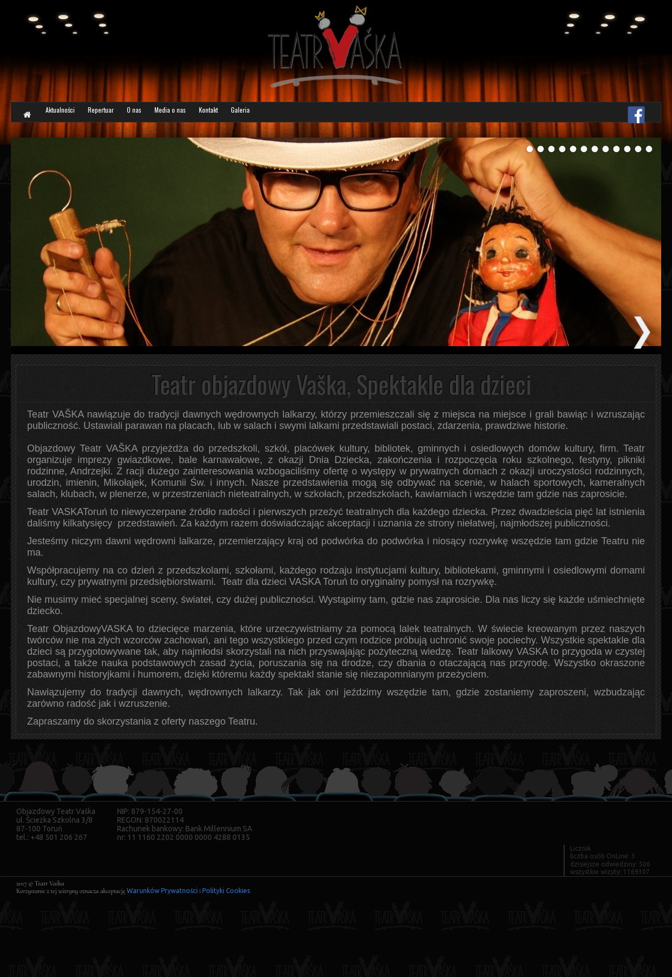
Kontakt (321, 116)
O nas (200, 116)
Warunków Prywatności (162, 890)
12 (649, 153)
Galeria (372, 116)
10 (627, 153)
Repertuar (147, 116)
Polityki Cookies (226, 890)
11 (638, 153)
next (642, 332)
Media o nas (257, 116)
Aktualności (77, 116)
